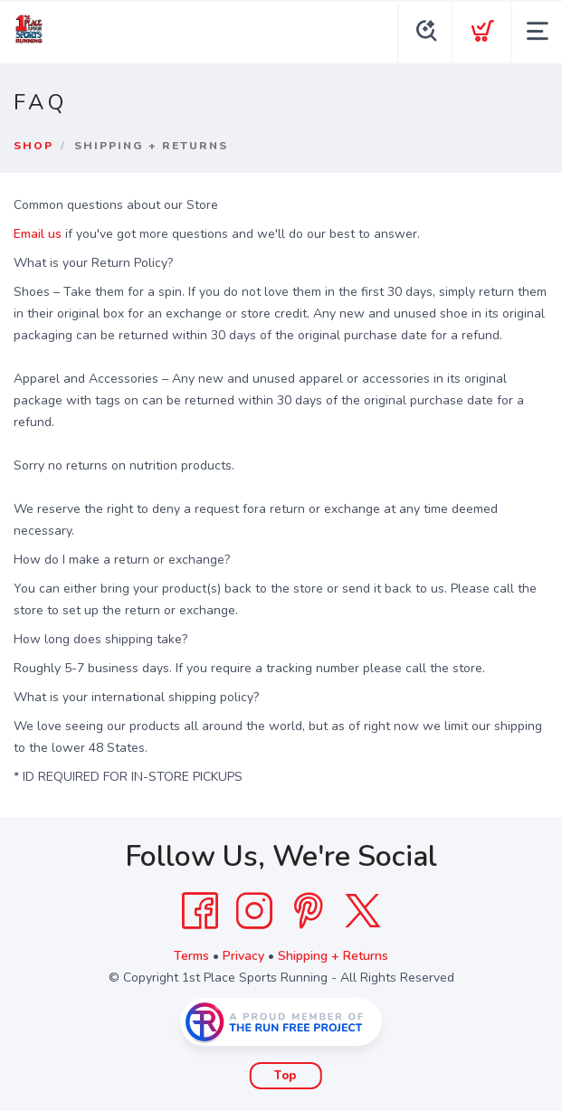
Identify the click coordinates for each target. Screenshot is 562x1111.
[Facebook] (200, 911)
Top (285, 1076)
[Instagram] (254, 911)
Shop (33, 145)
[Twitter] (363, 911)
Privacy (243, 955)
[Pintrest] (308, 911)
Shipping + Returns (333, 955)
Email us (38, 233)
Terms (191, 955)
